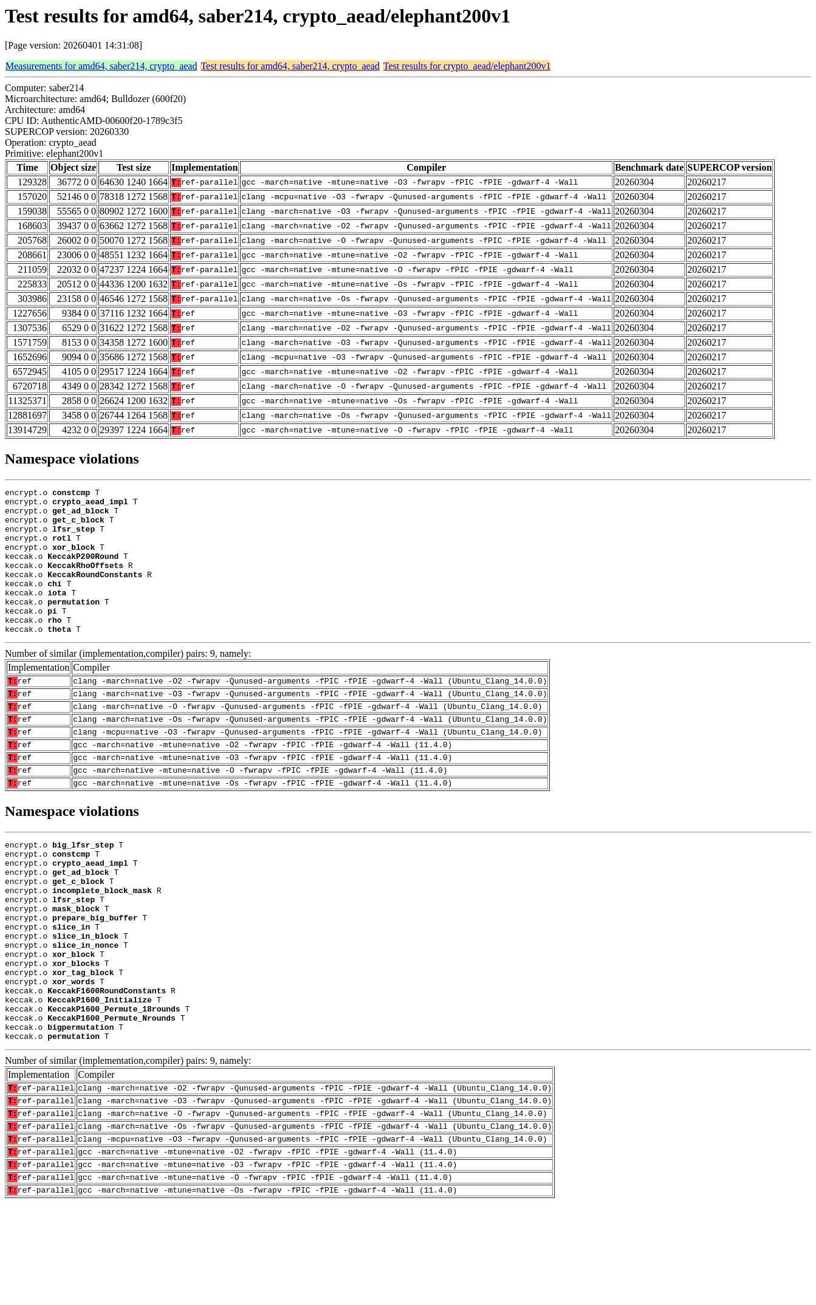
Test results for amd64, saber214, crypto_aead (290, 66)
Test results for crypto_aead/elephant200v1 (467, 66)
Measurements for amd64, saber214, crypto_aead (101, 66)
